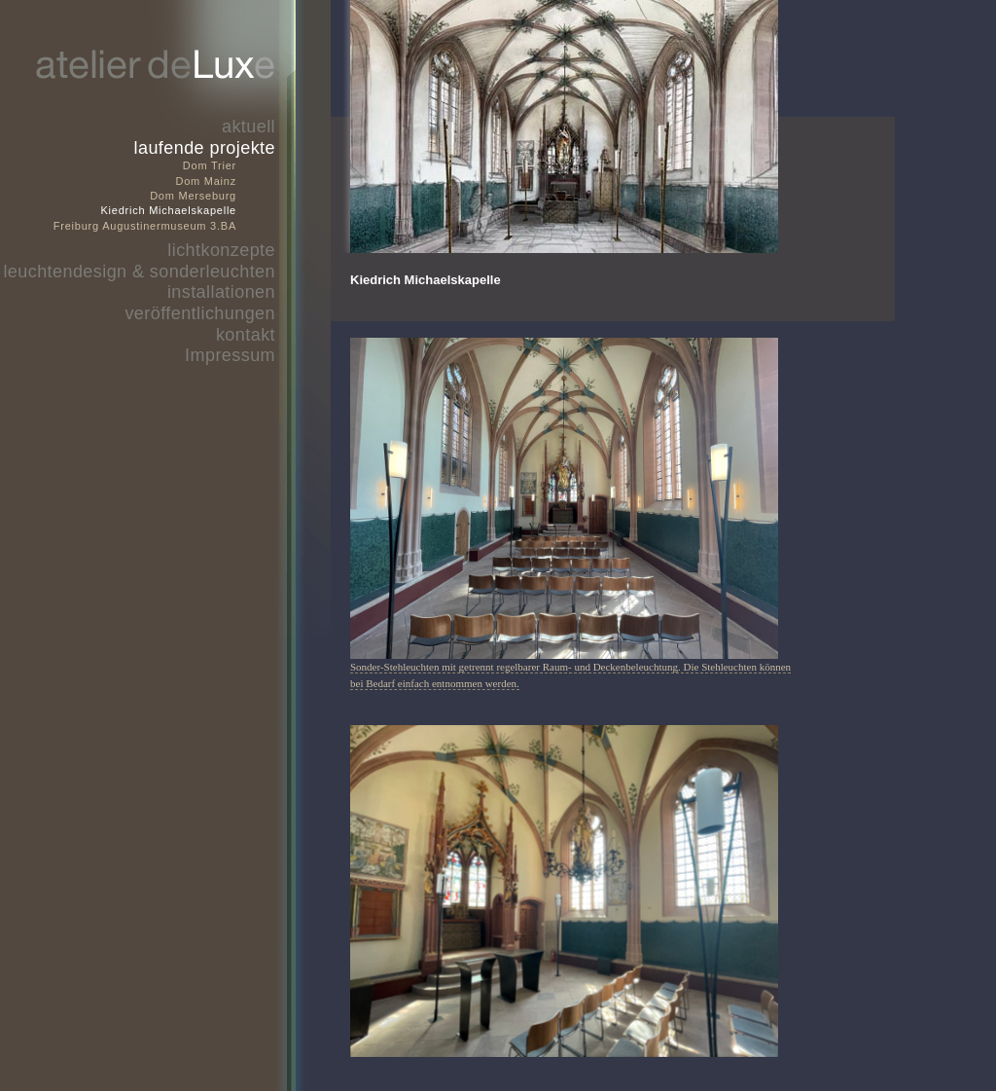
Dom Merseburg (193, 195)
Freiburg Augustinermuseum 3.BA (144, 226)
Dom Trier (209, 165)
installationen (221, 292)
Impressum (230, 355)
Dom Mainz (205, 181)
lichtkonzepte (221, 250)
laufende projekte (204, 148)
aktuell (248, 126)
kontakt (245, 335)
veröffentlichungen (199, 313)
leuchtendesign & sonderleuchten (139, 271)
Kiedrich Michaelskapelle (168, 210)
